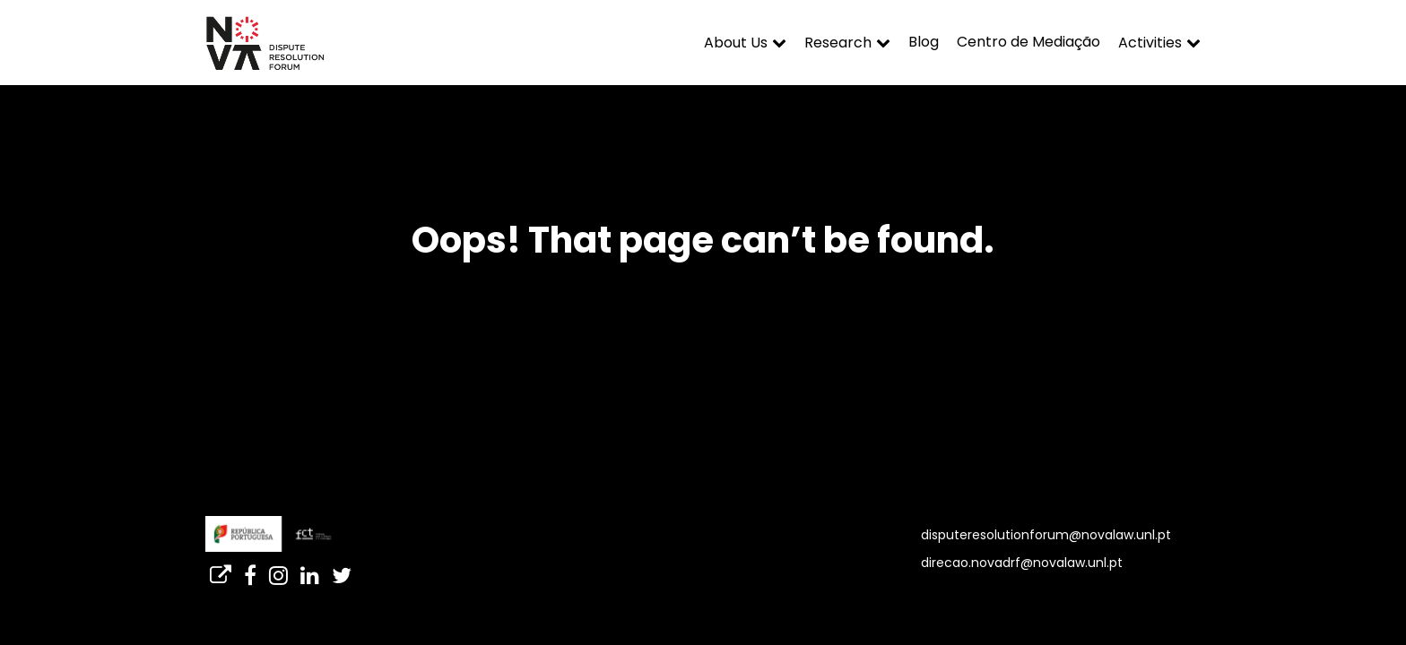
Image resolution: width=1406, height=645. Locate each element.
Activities (1150, 42)
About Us (736, 42)
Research (838, 42)
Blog (923, 41)
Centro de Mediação (1028, 41)
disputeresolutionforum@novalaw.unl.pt (1046, 535)
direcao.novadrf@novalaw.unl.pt (1022, 563)
